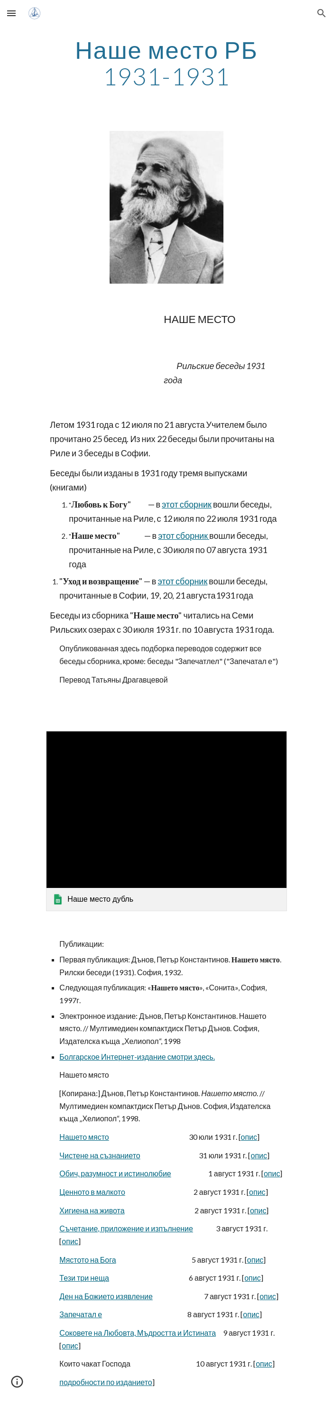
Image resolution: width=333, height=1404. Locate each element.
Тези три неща (84, 1277)
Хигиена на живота (91, 1210)
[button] (11, 13)
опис (249, 1136)
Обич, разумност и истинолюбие (115, 1173)
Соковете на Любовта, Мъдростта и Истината (137, 1332)
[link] (166, 821)
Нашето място (84, 1136)
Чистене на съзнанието (99, 1155)
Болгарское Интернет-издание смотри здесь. (137, 1056)
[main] (166, 63)
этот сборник (187, 504)
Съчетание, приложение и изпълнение (126, 1228)
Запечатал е (80, 1314)
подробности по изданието (105, 1381)
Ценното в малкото (92, 1191)
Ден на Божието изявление (106, 1296)
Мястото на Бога (87, 1259)
